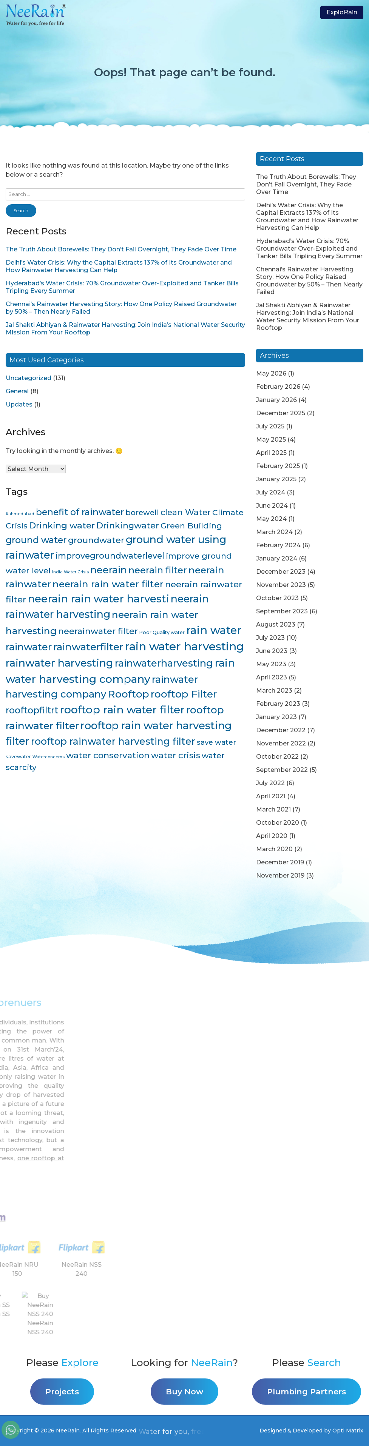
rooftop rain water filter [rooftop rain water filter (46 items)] (122, 709)
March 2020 (274, 849)
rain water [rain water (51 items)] (213, 630)
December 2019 (280, 862)
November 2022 (281, 743)
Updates (19, 404)
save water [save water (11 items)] (216, 742)
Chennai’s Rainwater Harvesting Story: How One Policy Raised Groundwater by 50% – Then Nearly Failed (309, 281)
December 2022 (281, 730)
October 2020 (277, 822)
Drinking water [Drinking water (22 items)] (62, 525)
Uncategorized (28, 378)
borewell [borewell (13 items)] (142, 512)
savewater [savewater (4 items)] (18, 756)
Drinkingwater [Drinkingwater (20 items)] (127, 525)
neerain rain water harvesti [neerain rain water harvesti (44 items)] (98, 598)
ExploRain (341, 12)
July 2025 (270, 426)
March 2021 (273, 809)
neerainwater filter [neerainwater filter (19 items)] (98, 631)
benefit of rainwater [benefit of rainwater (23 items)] (80, 512)
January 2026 (276, 399)
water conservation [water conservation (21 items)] (108, 755)
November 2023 (281, 584)
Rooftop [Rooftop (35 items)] (128, 694)
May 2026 (271, 373)
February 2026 (278, 386)
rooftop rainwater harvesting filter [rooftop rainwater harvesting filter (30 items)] (113, 741)
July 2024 (270, 492)
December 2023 (281, 571)
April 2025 (271, 452)
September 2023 (282, 611)
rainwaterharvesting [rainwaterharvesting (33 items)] (164, 663)
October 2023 (277, 598)
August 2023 (275, 624)
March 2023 (274, 690)
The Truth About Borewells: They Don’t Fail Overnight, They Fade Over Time (121, 249)
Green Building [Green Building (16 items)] (191, 525)
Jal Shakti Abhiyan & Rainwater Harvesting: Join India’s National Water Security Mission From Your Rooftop (307, 316)
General (17, 391)
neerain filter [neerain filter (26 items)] (157, 570)
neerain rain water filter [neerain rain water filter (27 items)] (108, 584)
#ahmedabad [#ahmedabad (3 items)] (20, 513)
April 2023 (271, 677)
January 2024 (276, 558)
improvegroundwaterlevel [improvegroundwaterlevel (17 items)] (110, 556)
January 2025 (276, 479)
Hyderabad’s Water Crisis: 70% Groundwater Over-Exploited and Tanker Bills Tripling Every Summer (309, 248)
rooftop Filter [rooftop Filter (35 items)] (184, 694)
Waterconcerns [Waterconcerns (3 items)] (48, 757)
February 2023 (278, 703)
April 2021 (271, 796)
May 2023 (271, 664)
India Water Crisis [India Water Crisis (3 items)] (70, 572)
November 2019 (280, 875)
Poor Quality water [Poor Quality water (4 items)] (162, 632)
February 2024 (278, 545)
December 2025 (280, 413)
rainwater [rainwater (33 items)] (29, 647)
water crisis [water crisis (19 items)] (175, 755)
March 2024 (274, 532)
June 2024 (272, 505)
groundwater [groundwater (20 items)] (96, 540)
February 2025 (278, 466)
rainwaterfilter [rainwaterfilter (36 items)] (88, 647)
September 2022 (282, 769)
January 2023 (276, 717)
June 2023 (271, 650)
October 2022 (277, 756)
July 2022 (270, 783)
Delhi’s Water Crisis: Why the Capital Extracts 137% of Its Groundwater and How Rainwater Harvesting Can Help (307, 216)
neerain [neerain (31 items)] (108, 570)
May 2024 (271, 518)
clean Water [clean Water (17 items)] (186, 512)
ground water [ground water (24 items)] (36, 539)
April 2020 (271, 835)
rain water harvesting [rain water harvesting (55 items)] (184, 646)
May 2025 (271, 439)
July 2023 (270, 637)
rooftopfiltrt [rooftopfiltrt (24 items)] (32, 710)
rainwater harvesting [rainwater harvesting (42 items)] (59, 662)
